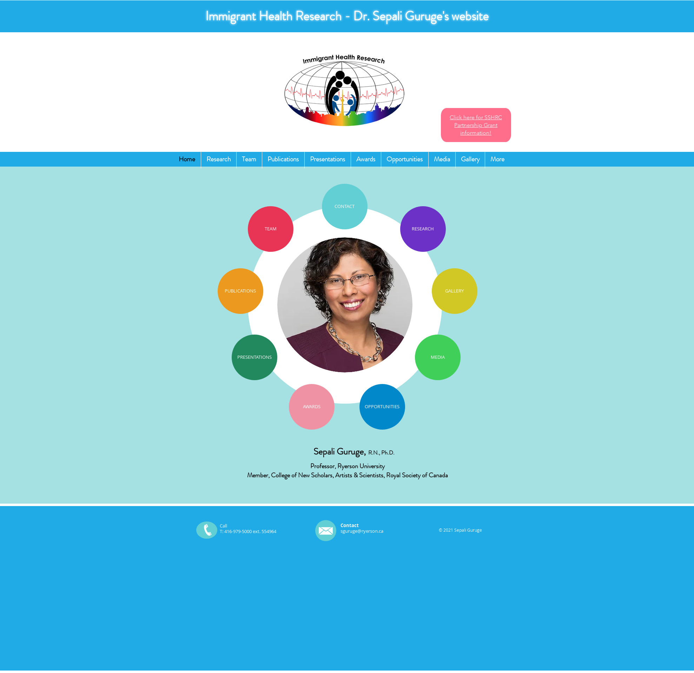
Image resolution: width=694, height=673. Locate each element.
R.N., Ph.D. (381, 453)
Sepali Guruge (338, 451)
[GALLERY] (454, 291)
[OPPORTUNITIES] (382, 407)
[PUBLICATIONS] (240, 291)
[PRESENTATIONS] (254, 357)
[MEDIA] (438, 357)
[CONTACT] (345, 206)
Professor (322, 466)
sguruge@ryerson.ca (362, 531)
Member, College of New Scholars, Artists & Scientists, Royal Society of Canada (347, 475)
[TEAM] (270, 229)
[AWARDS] (312, 407)
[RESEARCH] (423, 229)
